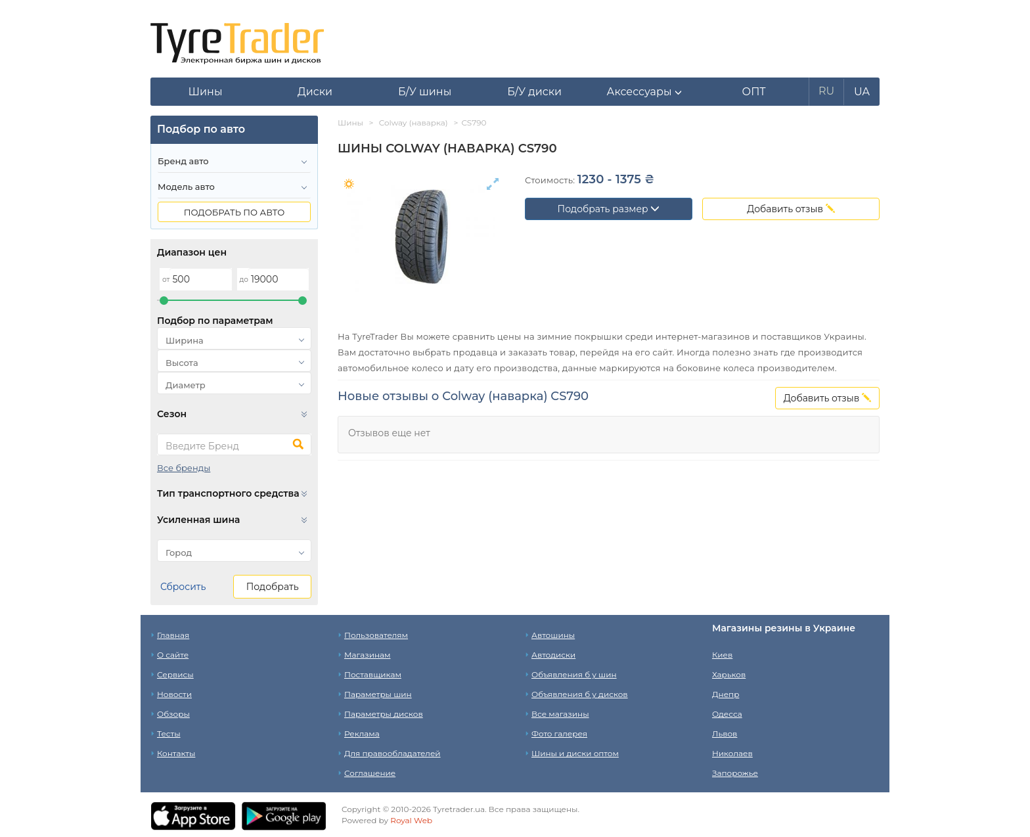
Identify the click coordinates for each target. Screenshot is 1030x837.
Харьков (729, 674)
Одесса (727, 714)
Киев (722, 655)
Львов (724, 733)
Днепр (725, 694)
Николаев (732, 753)
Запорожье (735, 773)
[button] (644, 92)
